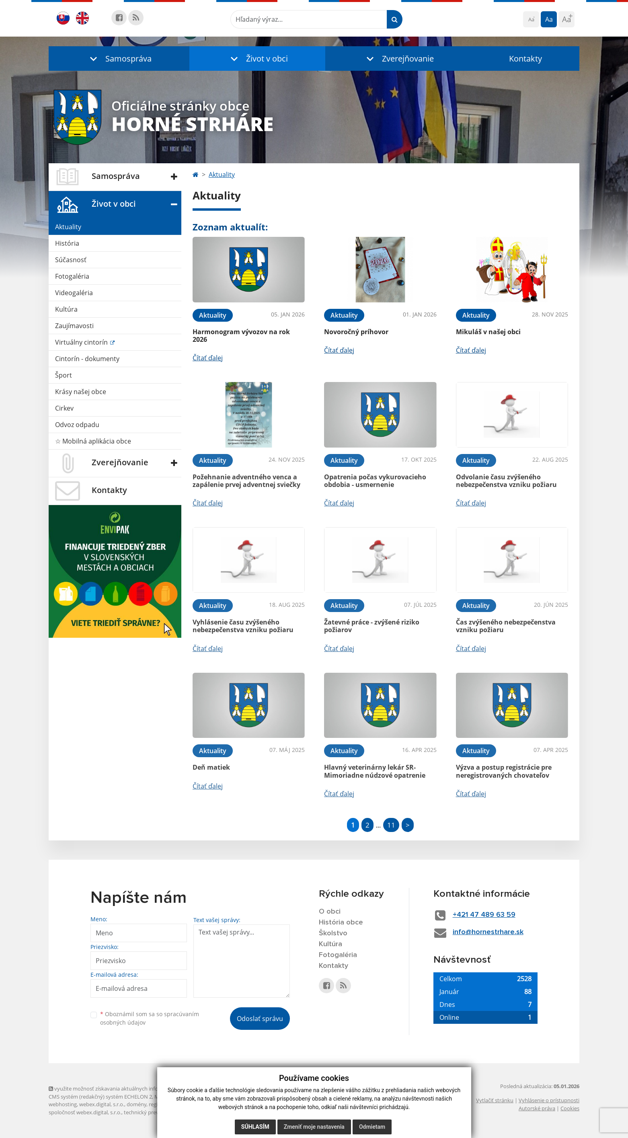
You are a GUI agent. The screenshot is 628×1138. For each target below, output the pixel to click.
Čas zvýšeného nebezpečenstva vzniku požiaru (506, 626)
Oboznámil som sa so (149, 1018)
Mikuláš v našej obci (488, 331)
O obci (330, 911)
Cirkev (64, 408)
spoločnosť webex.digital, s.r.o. (85, 1112)
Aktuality (68, 226)
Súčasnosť (70, 259)
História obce (341, 922)
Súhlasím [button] (255, 1127)
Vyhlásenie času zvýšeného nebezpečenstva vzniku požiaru (243, 626)
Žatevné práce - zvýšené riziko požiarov (371, 626)
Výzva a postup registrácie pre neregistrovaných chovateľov (504, 771)
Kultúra (66, 309)
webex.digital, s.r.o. (101, 1104)
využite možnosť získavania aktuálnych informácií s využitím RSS (128, 1088)
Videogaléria (74, 292)
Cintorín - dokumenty (87, 358)
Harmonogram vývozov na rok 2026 (241, 335)
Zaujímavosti (74, 325)
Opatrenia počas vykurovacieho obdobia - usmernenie (375, 480)
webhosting (63, 1104)
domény (136, 1104)
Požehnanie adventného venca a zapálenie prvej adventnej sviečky (246, 480)
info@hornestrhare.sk (488, 932)
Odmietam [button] (372, 1127)
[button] (119, 58)
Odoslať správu (260, 1018)
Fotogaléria (72, 276)
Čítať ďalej (208, 357)
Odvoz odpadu (77, 424)
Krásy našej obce (80, 391)
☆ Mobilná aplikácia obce (93, 441)
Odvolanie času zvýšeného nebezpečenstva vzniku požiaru (506, 480)
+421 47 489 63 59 (484, 914)
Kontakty (525, 58)
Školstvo (333, 933)
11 (391, 825)
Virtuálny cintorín (82, 342)
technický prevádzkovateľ (154, 1112)
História (67, 243)
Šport (63, 375)
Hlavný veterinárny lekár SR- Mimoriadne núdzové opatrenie (374, 771)
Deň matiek (211, 767)
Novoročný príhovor (356, 331)
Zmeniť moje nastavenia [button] (314, 1127)
